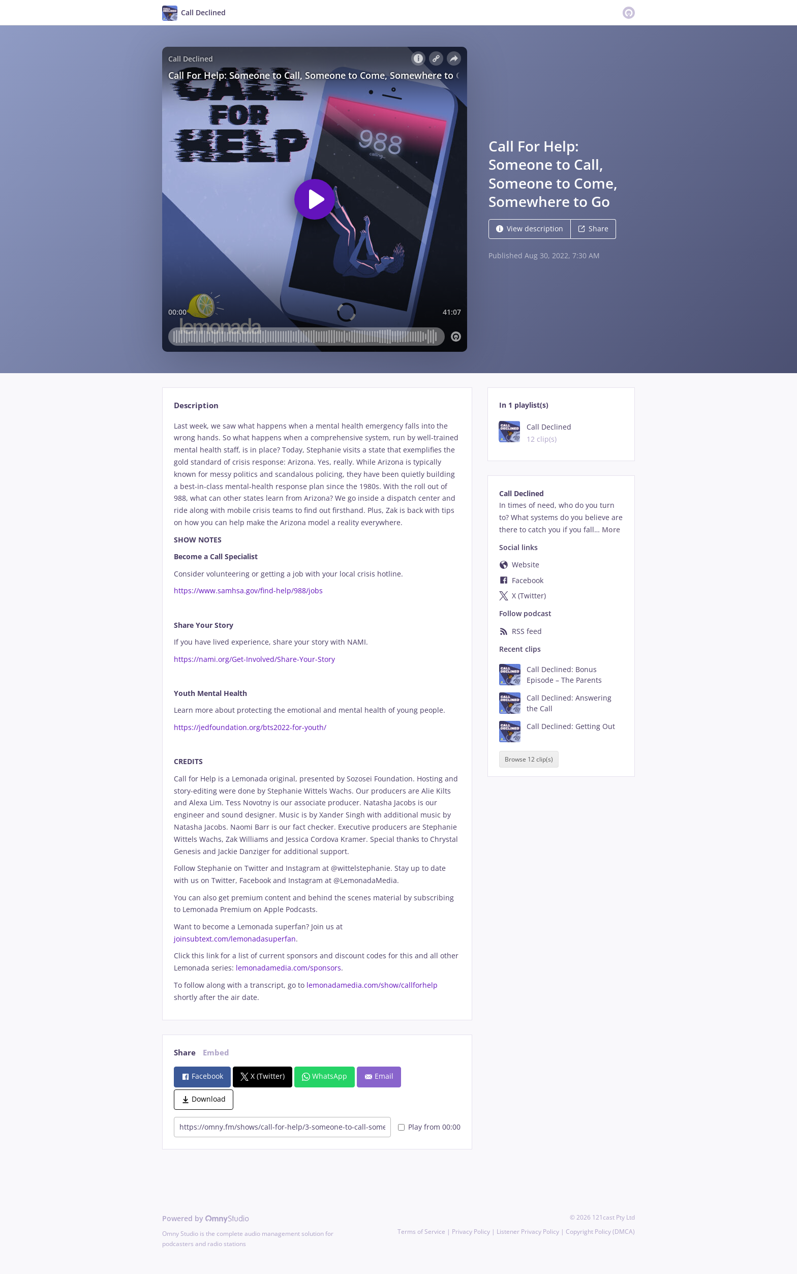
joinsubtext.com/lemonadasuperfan (235, 939)
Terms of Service (421, 1231)
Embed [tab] (216, 1052)
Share (593, 228)
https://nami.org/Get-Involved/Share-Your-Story (254, 659)
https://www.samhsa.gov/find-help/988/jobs (248, 590)
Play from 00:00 (429, 1127)
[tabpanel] (317, 712)
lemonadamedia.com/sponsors (287, 968)
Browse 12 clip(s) (529, 759)
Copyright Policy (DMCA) (600, 1231)
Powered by (205, 1218)
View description (529, 228)
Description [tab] (196, 405)
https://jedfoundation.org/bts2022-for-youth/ (250, 727)
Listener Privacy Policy (528, 1231)
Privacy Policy (471, 1231)
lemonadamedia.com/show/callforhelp (372, 985)
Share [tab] (185, 1052)
